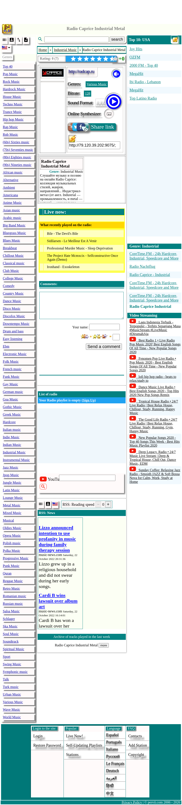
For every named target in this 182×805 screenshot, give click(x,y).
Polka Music (11, 551)
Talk (6, 679)
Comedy (8, 286)
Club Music (11, 271)
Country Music (13, 293)
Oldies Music (12, 528)
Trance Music (12, 112)
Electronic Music (15, 354)
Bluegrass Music (14, 233)
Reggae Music (13, 581)
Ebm (6, 346)
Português (114, 742)
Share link (91, 127)
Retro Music (11, 588)
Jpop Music (11, 475)
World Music (12, 717)
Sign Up (89, 400)
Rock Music (11, 81)
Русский (113, 756)
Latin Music (11, 490)
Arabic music (12, 218)
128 (87, 93)
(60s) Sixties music (16, 142)
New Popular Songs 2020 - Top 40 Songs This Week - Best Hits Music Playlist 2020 (154, 441)
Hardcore (9, 422)
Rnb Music (10, 134)
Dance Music (12, 301)
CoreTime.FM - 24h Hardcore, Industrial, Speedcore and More (154, 256)
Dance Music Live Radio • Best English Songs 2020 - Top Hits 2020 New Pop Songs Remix (154, 391)
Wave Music (11, 709)
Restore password (47, 745)
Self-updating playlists (84, 745)
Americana (10, 195)
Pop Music (10, 74)
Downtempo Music (16, 324)
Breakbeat (10, 248)
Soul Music (11, 634)
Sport (6, 656)
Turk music (11, 687)
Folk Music (11, 361)
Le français (115, 763)
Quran (7, 573)
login (38, 736)
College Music (13, 278)
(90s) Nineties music (17, 165)
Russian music (13, 603)
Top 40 (8, 66)
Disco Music (11, 308)
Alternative (10, 180)
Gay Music (10, 384)
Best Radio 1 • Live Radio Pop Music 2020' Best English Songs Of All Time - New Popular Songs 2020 (154, 346)
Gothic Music (12, 407)
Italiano (112, 749)
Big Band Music (14, 225)
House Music (12, 97)
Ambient (9, 187)
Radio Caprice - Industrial (149, 275)
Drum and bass (13, 331)
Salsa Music (11, 611)
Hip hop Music (13, 119)
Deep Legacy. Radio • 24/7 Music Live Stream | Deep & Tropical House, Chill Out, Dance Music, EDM (152, 457)
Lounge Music (13, 498)
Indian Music (12, 445)
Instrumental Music (16, 460)
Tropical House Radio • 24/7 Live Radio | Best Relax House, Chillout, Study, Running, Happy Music (153, 407)
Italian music (12, 429)
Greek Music (12, 414)
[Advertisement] (91, 11)
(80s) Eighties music (17, 157)
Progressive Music (16, 558)
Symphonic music (15, 672)
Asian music (11, 210)
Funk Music (11, 377)
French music (12, 369)
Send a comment (104, 346)
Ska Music (10, 626)
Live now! (74, 736)
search (117, 39)
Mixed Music (12, 513)
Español (112, 735)
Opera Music (12, 535)
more (103, 645)
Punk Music (11, 566)
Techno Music (12, 104)
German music (13, 392)
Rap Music (10, 127)
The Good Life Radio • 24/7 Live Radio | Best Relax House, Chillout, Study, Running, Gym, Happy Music (153, 425)
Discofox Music (14, 316)
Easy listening (12, 339)
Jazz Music (10, 467)
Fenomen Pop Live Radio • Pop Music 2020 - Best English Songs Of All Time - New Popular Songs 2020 (153, 364)
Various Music (13, 702)
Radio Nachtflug (142, 266)
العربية (111, 778)
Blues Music (11, 240)
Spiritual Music (13, 649)
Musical (8, 520)
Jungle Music (12, 482)
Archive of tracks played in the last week (81, 637)
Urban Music (12, 694)
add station (137, 745)
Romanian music (14, 596)
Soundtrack (11, 641)
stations (72, 754)
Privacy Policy (132, 802)
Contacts (135, 736)
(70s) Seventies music (18, 150)
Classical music (13, 263)
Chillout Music (13, 255)
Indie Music (11, 437)
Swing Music (12, 664)
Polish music (12, 543)
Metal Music (11, 505)
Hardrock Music (14, 89)
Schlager (9, 619)
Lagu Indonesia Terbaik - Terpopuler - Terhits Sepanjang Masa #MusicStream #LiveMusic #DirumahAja (155, 328)
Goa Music (10, 399)
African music (12, 172)
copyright (136, 754)
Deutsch (112, 770)
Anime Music (12, 202)
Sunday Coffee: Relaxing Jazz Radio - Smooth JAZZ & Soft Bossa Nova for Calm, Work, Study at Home (154, 476)
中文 (110, 793)
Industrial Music (14, 452)
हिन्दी (110, 786)
